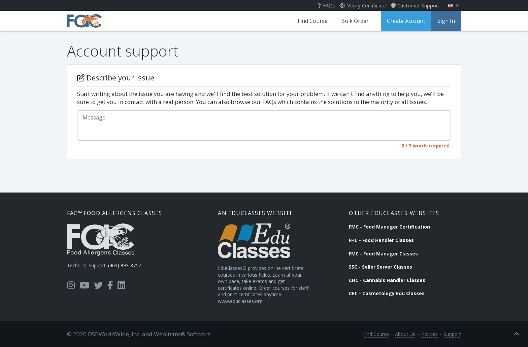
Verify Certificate (362, 5)
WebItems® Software (182, 334)
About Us (405, 334)
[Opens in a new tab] (71, 285)
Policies (429, 334)
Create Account (406, 21)
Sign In (446, 21)
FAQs (326, 5)
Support (452, 334)
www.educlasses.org (240, 301)
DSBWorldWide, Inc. (114, 334)
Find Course (313, 21)
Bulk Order (355, 21)
